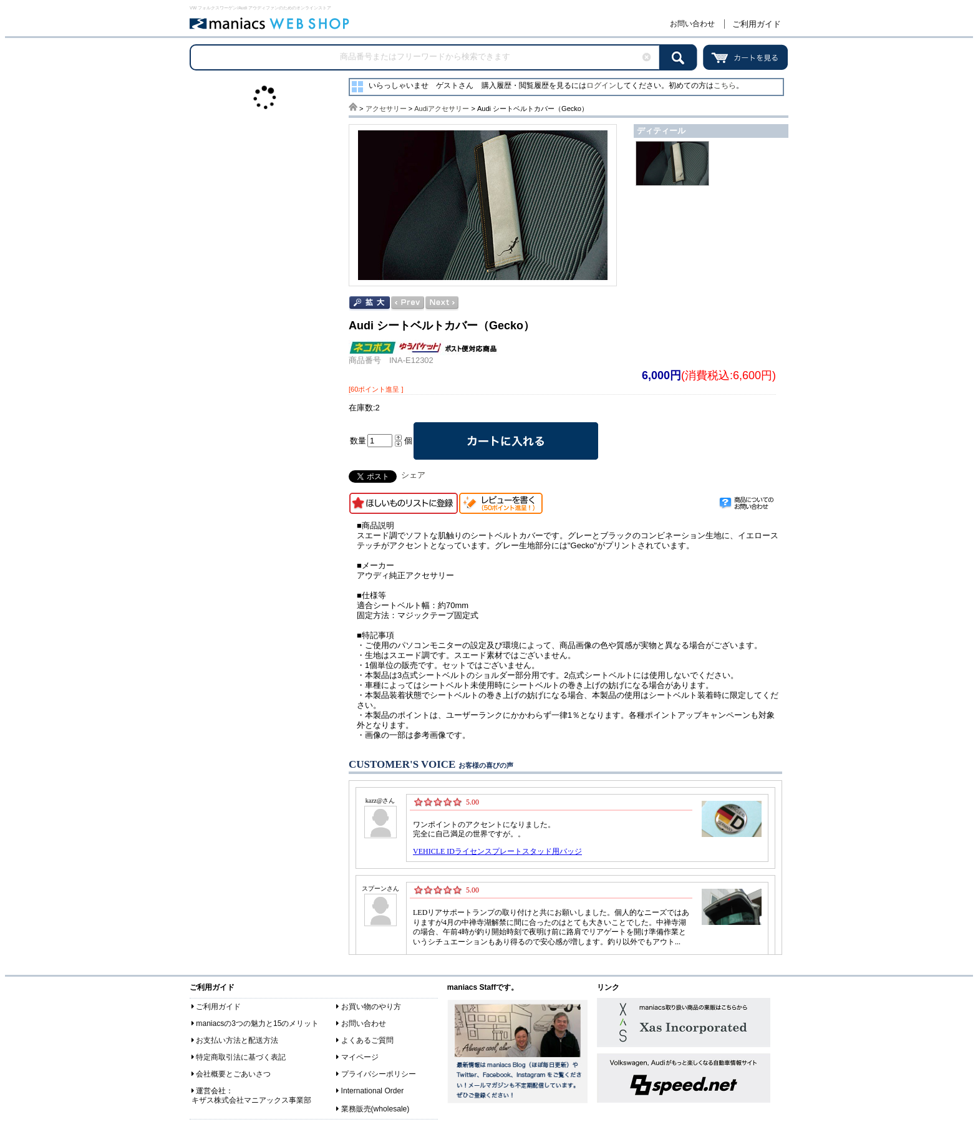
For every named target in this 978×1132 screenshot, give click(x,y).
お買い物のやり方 (371, 1006)
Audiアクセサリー (441, 108)
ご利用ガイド (756, 24)
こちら (725, 85)
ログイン (601, 85)
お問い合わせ (692, 23)
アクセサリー (386, 108)
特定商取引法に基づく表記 (241, 1057)
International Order (372, 1090)
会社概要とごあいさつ (233, 1074)
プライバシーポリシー (378, 1074)
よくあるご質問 (367, 1040)
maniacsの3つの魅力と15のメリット (257, 1023)
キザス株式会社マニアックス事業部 (251, 1100)
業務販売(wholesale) (375, 1109)
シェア (413, 475)
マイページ (360, 1057)
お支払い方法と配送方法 (237, 1040)
